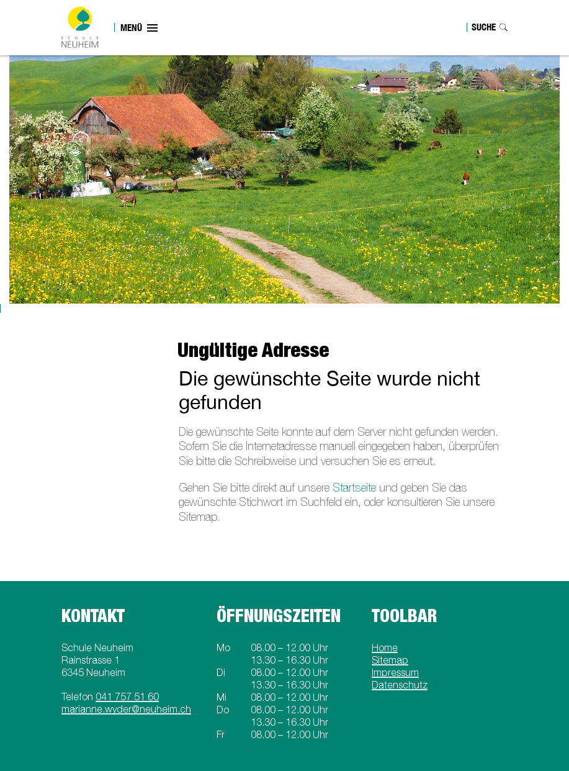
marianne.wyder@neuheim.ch (126, 709)
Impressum (395, 672)
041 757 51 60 (127, 696)
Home (385, 647)
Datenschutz (400, 684)
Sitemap (390, 659)
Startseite (354, 487)
